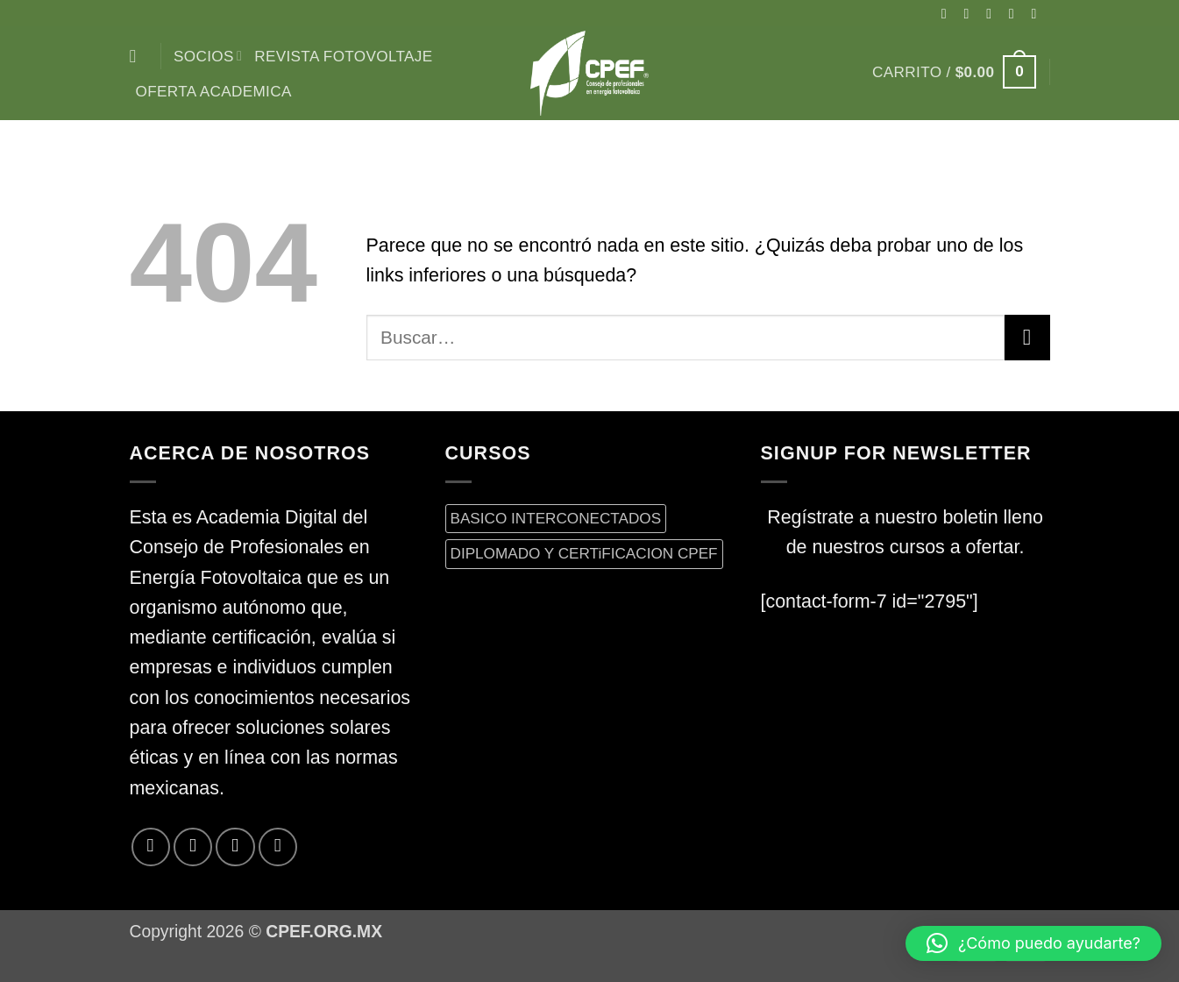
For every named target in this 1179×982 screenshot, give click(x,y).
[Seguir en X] (993, 13)
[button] (954, 72)
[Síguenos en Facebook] (948, 13)
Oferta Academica (214, 91)
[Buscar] (139, 56)
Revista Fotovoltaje (343, 56)
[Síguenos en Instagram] (970, 13)
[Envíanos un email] (1039, 13)
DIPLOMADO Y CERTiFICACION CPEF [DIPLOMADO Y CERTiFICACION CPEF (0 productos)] (584, 553)
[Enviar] (1027, 337)
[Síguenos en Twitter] (1016, 13)
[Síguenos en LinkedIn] (278, 847)
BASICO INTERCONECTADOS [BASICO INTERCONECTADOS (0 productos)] (556, 518)
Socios (208, 56)
